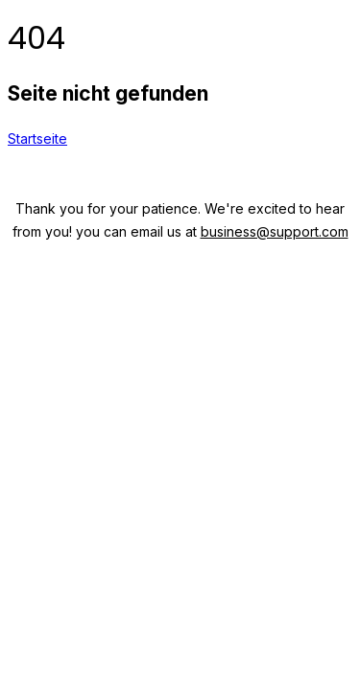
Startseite (37, 138)
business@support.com (274, 231)
